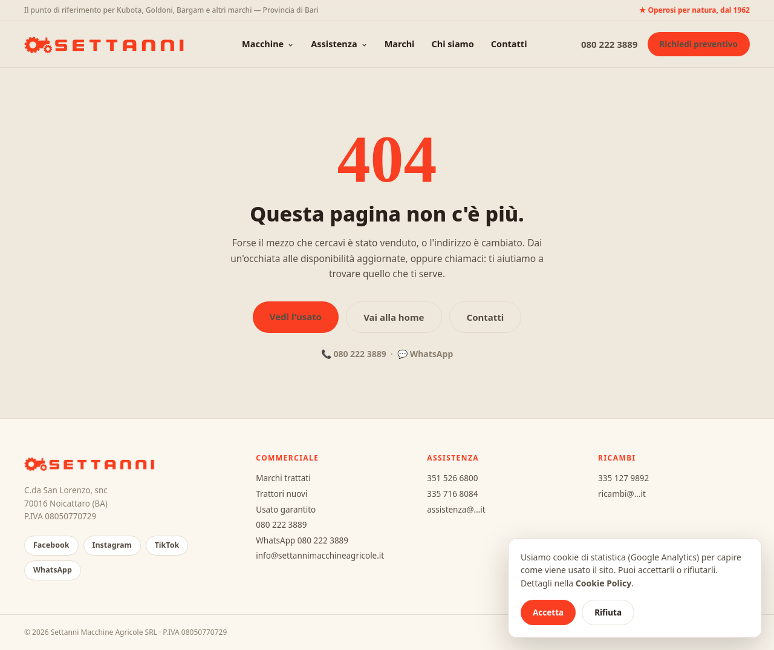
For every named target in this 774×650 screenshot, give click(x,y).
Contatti (509, 44)
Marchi (400, 44)
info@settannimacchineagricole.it (320, 555)
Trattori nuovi (281, 493)
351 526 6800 (452, 478)
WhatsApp (432, 353)
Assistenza (339, 44)
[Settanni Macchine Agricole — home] (106, 44)
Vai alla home (393, 317)
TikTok (167, 545)
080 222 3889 (609, 44)
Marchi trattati (283, 478)
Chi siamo (452, 44)
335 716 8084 (452, 493)
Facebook (51, 545)
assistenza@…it (456, 509)
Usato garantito (286, 509)
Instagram (112, 545)
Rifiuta (608, 612)
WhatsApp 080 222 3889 (302, 540)
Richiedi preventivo (699, 44)
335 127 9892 (623, 478)
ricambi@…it (622, 493)
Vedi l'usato (296, 316)
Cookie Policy (603, 583)
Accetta (548, 612)
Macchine (268, 44)
